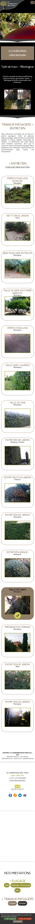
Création (12, 903)
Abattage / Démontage (20, 885)
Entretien (22, 903)
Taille (7, 885)
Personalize (18, 921)
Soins (17, 890)
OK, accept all (10, 919)
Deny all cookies (24, 919)
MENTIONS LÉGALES (13, 756)
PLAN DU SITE (18, 758)
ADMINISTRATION (28, 758)
